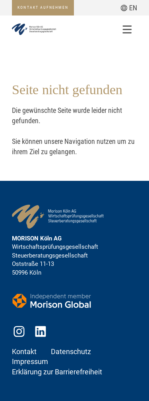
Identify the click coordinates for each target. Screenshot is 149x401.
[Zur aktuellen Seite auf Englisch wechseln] (128, 7)
